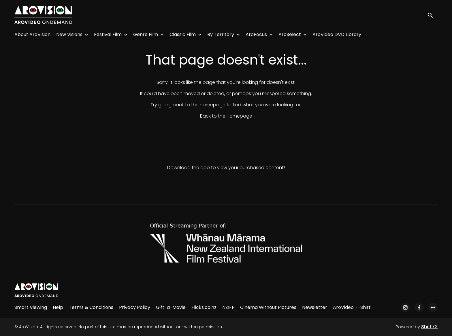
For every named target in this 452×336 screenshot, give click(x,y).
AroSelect (289, 34)
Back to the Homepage (226, 116)
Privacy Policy (134, 307)
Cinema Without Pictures (268, 307)
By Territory (220, 34)
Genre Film (145, 34)
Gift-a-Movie (171, 307)
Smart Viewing (30, 307)
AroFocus (256, 34)
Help (58, 307)
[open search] (432, 15)
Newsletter (314, 307)
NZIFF (228, 307)
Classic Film (183, 34)
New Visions (69, 34)
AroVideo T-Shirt (352, 307)
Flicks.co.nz (203, 307)
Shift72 (429, 326)
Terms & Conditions (91, 307)
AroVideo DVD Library (336, 34)
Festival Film (108, 34)
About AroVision (32, 34)
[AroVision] (36, 290)
